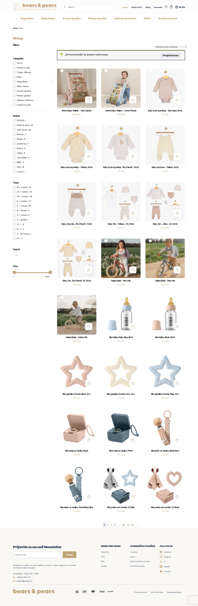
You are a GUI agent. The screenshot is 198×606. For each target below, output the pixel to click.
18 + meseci (22, 187)
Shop (125, 7)
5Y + (19, 224)
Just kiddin (22, 157)
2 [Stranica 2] (107, 524)
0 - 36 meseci (23, 233)
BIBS (19, 162)
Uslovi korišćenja (157, 592)
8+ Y (19, 229)
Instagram (165, 556)
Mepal (19, 139)
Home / (16, 28)
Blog (148, 7)
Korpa (132, 556)
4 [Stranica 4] (115, 524)
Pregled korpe (170, 55)
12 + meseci (22, 201)
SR (180, 7)
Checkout (134, 552)
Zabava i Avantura (125, 18)
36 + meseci (23, 196)
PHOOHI (20, 120)
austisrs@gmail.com (22, 581)
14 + (18, 238)
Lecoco (20, 171)
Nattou (20, 148)
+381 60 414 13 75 (21, 577)
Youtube (165, 571)
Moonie (20, 134)
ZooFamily (22, 143)
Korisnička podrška (137, 566)
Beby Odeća (48, 18)
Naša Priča (136, 7)
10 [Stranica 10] (123, 524)
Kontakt (158, 7)
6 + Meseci (22, 210)
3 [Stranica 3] (111, 524)
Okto (19, 167)
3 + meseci (22, 215)
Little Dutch (22, 129)
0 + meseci (22, 205)
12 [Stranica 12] (132, 524)
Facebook (165, 552)
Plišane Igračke (97, 18)
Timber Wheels (24, 72)
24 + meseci (22, 191)
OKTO (147, 18)
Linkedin (165, 566)
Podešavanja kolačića (174, 592)
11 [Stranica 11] (128, 524)
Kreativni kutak (167, 18)
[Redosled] (171, 46)
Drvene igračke (72, 18)
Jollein (20, 153)
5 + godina (22, 219)
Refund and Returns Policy (140, 561)
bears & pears (23, 125)
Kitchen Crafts (23, 67)
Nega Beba (27, 18)
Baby (19, 77)
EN (183, 7)
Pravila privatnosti (140, 592)
